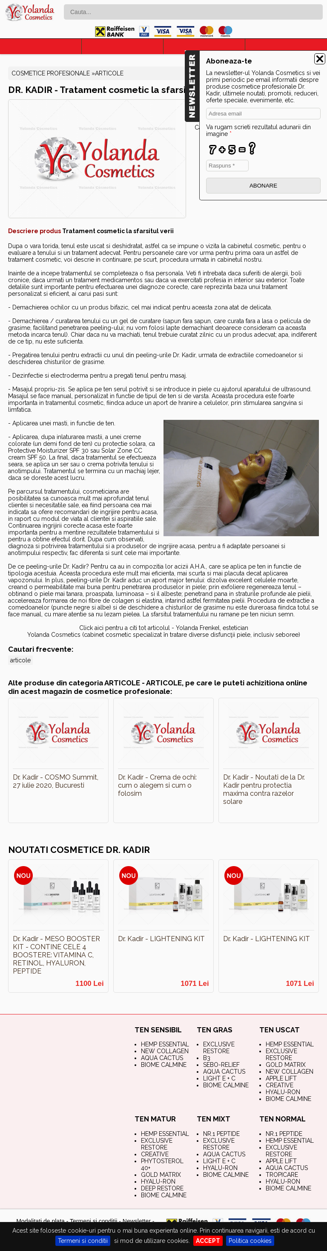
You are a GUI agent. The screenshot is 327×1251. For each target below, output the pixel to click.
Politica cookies (250, 1240)
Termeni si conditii (83, 1240)
